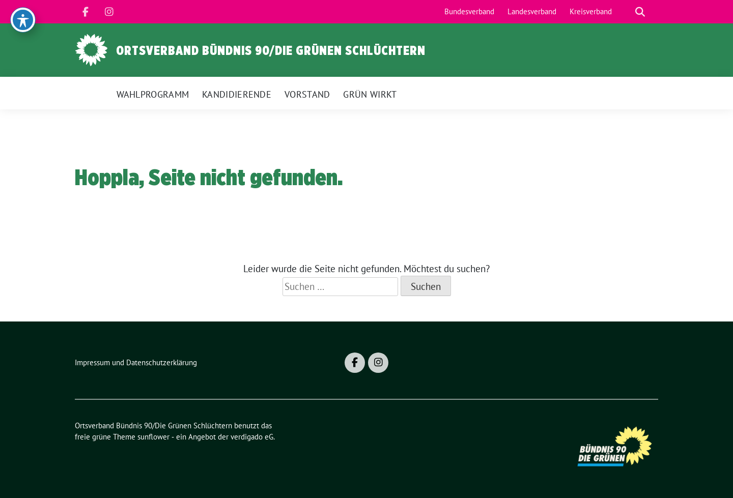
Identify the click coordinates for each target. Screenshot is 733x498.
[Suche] (625, 12)
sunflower (153, 437)
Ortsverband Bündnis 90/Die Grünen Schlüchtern (271, 50)
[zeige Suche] (640, 12)
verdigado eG (252, 437)
